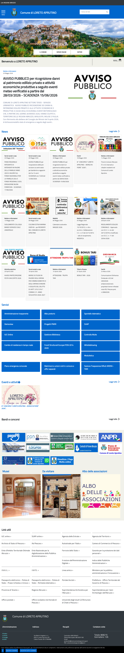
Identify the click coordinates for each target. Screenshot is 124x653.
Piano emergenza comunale (15, 366)
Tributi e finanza (82, 269)
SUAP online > (37, 536)
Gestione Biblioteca (52, 334)
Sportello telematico (92, 313)
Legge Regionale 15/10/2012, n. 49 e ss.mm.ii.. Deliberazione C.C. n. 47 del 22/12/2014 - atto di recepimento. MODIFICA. (85, 231)
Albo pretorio (49, 313)
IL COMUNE (43, 52)
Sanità (103, 269)
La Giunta (4, 635)
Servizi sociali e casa (10, 156)
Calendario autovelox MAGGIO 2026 (60, 225)
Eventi (79, 156)
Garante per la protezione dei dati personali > (105, 552)
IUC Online (8, 334)
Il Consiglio (5, 637)
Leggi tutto (114, 131)
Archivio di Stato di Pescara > (13, 543)
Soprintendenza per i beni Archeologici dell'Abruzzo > (103, 591)
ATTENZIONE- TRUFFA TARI (60, 276)
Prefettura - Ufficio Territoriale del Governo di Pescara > (106, 581)
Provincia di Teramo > (10, 589)
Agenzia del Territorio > (101, 536)
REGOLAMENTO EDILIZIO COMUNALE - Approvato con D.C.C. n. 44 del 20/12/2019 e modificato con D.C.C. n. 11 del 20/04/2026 (109, 231)
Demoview (8, 324)
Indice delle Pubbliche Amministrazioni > (101, 562)
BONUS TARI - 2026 (83, 275)
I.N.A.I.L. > (6, 570)
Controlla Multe (90, 334)
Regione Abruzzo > (39, 589)
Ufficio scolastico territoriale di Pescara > (44, 601)
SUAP (86, 324)
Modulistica (89, 355)
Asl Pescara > (37, 543)
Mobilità (55, 218)
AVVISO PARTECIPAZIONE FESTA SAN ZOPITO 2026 (12, 276)
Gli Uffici (4, 639)
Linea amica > (67, 570)
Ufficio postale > (8, 599)
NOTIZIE (79, 52)
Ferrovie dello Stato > (71, 550)
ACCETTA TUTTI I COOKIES (28, 651)
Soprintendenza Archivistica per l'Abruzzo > (75, 591)
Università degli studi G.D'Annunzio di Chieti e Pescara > (76, 601)
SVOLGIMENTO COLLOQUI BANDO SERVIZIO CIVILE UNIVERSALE (13, 227)
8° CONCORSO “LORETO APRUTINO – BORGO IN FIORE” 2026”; (85, 165)
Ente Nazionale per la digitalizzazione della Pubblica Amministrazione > (44, 553)
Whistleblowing (90, 345)
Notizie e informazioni (9, 71)
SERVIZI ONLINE (61, 52)
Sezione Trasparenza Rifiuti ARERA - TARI (99, 368)
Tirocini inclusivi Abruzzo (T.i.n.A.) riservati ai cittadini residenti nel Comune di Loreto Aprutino (109, 167)
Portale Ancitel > (68, 580)
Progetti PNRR (50, 324)
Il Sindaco (4, 634)
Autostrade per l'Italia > (71, 543)
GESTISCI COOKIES (11, 651)
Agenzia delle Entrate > (71, 536)
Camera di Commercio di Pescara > (106, 543)
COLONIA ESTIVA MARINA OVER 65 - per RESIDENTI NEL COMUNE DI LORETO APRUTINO (37, 228)
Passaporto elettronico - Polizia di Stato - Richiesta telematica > (45, 581)
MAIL (117, 60)
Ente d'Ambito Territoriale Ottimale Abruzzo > (16, 552)
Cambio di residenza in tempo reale (18, 345)
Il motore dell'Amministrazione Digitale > (74, 562)
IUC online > (6, 536)
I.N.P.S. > (35, 570)
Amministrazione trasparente (16, 313)
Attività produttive (10, 269)
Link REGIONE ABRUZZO (8, 3)
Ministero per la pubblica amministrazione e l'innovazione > (106, 571)
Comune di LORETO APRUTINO (38, 13)
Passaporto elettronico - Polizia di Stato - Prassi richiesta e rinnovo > (16, 581)
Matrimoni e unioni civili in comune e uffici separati (59, 368)
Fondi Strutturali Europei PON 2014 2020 (58, 347)
